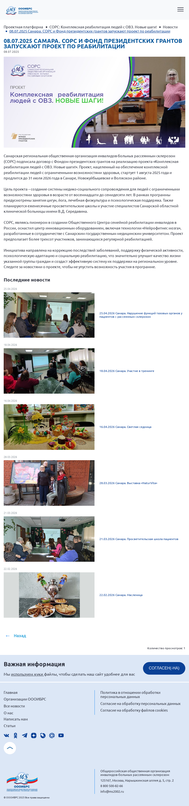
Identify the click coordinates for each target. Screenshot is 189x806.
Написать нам (16, 719)
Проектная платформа (23, 26)
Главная (10, 692)
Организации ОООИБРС (25, 699)
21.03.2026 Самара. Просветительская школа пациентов (138, 539)
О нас (8, 713)
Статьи (10, 725)
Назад (20, 635)
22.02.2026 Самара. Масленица (120, 595)
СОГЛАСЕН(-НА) (164, 668)
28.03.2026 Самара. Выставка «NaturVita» (128, 483)
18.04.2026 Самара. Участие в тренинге (126, 371)
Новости (170, 26)
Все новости (14, 706)
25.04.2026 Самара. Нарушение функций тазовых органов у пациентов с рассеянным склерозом (140, 314)
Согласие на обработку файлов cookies (134, 710)
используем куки (27, 673)
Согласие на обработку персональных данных (140, 703)
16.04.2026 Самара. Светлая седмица (125, 427)
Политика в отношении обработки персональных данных (130, 694)
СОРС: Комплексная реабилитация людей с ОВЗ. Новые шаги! (103, 26)
